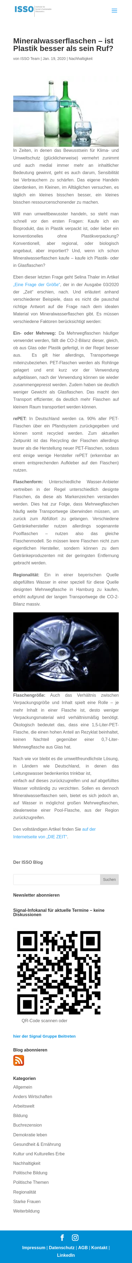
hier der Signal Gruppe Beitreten (44, 1036)
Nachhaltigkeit (81, 58)
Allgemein (22, 1087)
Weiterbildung (26, 1211)
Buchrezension (27, 1125)
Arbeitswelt (23, 1106)
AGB (83, 1247)
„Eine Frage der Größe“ (36, 284)
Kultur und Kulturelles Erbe (39, 1154)
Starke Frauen (27, 1201)
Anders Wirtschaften (32, 1096)
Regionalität (24, 1192)
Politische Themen (31, 1182)
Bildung (20, 1115)
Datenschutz (62, 1247)
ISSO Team (29, 58)
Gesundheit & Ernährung (37, 1144)
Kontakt (99, 1247)
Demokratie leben (30, 1135)
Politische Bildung (30, 1173)
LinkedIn (66, 1255)
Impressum (33, 1247)
